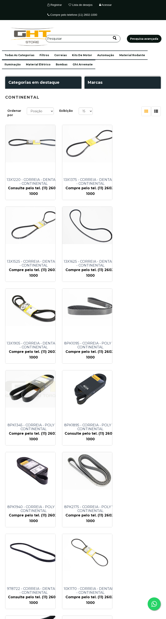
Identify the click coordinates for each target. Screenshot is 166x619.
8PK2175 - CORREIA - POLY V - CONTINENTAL (34, 427)
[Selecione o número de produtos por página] (86, 111)
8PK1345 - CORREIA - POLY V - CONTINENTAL (34, 345)
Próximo (104, 542)
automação (105, 55)
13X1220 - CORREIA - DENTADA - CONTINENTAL (34, 182)
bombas (61, 64)
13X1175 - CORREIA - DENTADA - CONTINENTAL (33, 509)
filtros (44, 55)
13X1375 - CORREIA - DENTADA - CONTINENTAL (87, 182)
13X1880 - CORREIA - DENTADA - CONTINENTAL (87, 509)
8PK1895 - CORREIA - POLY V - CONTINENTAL (87, 345)
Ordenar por (14, 113)
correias (60, 55)
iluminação (13, 64)
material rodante (132, 55)
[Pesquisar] (83, 38)
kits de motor (82, 55)
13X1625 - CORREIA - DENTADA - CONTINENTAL (33, 263)
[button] (19, 55)
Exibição (66, 111)
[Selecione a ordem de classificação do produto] (40, 111)
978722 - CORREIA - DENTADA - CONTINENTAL (87, 427)
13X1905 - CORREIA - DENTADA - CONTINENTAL (87, 263)
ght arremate (83, 64)
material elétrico (38, 64)
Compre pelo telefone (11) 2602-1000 (72, 14)
